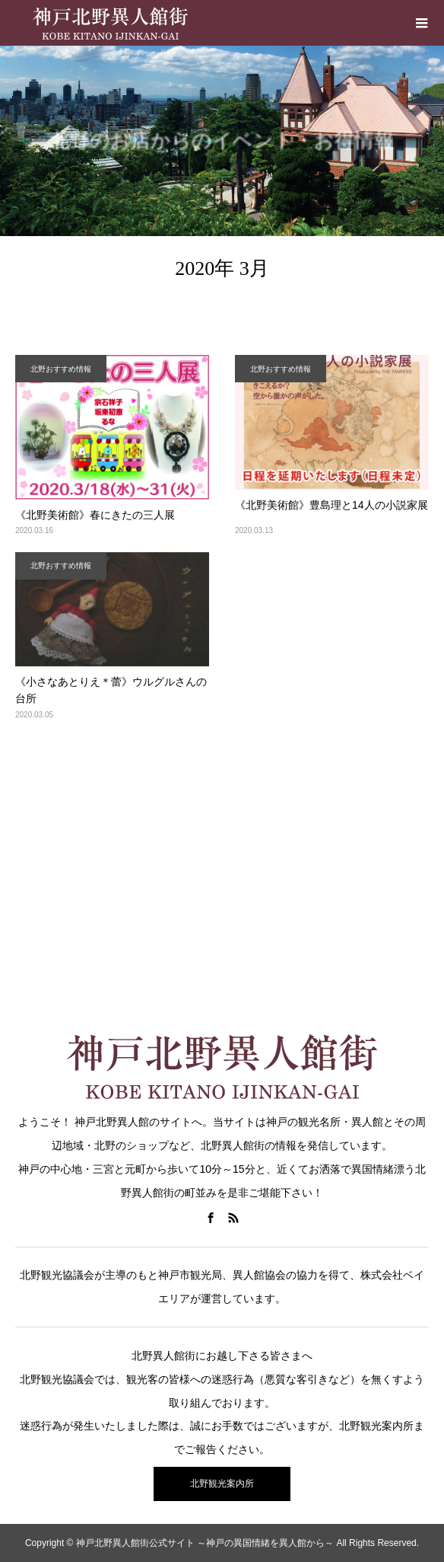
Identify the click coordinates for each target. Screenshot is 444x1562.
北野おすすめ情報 (60, 369)
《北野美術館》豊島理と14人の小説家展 (331, 505)
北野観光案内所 (222, 1483)
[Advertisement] (222, 866)
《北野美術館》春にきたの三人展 (95, 515)
